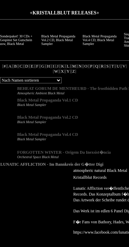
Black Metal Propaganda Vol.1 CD (47, 100)
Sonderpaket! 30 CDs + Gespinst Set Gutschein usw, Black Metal (16, 40)
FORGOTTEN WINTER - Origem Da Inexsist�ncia (64, 152)
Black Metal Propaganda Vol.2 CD (47, 117)
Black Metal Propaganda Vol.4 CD (47, 134)
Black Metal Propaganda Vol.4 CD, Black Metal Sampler (100, 40)
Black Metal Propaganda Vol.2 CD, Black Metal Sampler (58, 40)
